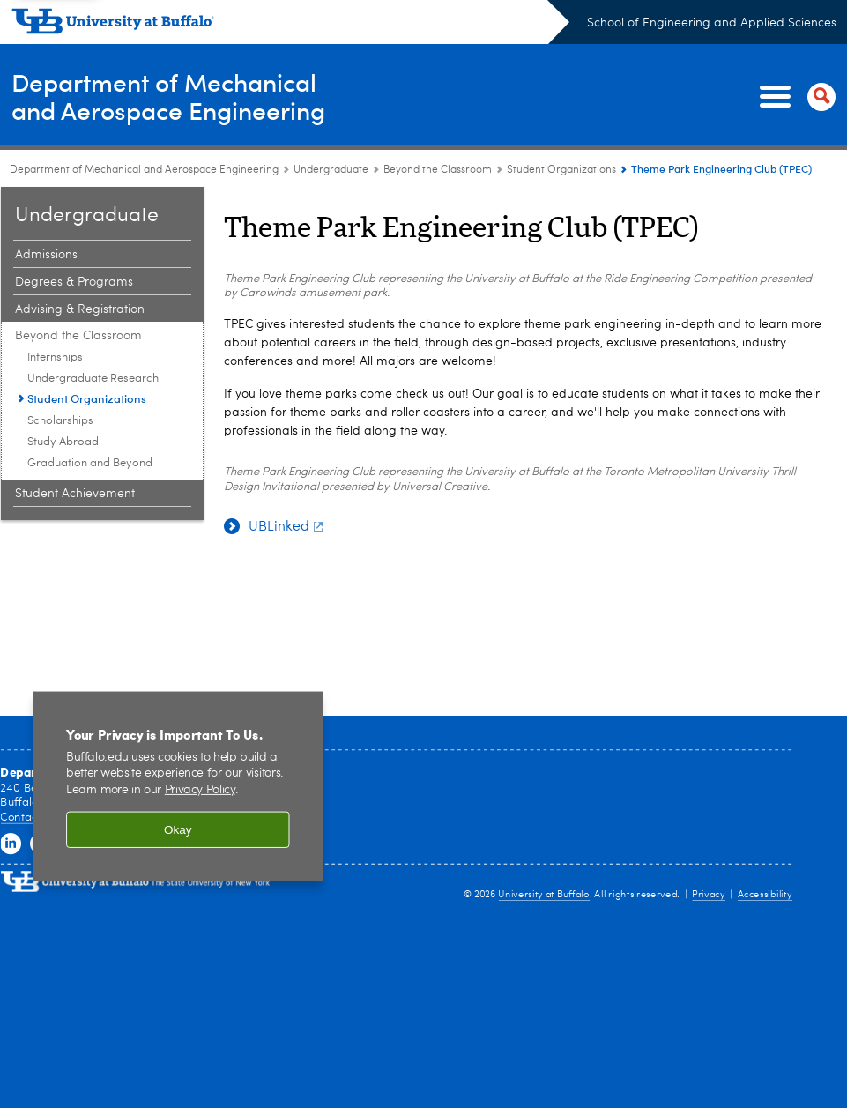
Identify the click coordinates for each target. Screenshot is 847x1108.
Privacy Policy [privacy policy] (200, 790)
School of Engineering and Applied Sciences (711, 23)
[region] (178, 786)
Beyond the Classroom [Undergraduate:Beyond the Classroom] (437, 170)
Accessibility (765, 895)
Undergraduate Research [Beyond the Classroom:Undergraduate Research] (93, 378)
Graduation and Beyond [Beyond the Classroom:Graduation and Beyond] (89, 463)
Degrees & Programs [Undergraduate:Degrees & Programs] (74, 282)
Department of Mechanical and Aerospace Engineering (144, 170)
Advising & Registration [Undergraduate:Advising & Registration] (80, 309)
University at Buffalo (543, 895)
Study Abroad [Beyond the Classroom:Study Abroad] (63, 442)
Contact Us (28, 816)
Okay (178, 830)
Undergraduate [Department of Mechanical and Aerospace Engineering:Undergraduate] (330, 170)
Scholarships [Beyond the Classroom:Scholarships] (60, 421)
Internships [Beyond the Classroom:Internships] (55, 357)
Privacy (708, 895)
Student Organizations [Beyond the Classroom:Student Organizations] (561, 170)
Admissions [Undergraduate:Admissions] (46, 255)
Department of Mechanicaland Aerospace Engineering (177, 96)
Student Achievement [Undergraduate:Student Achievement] (75, 493)
